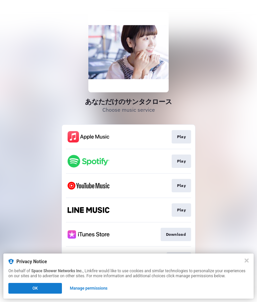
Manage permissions (89, 288)
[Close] (246, 260)
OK (35, 288)
